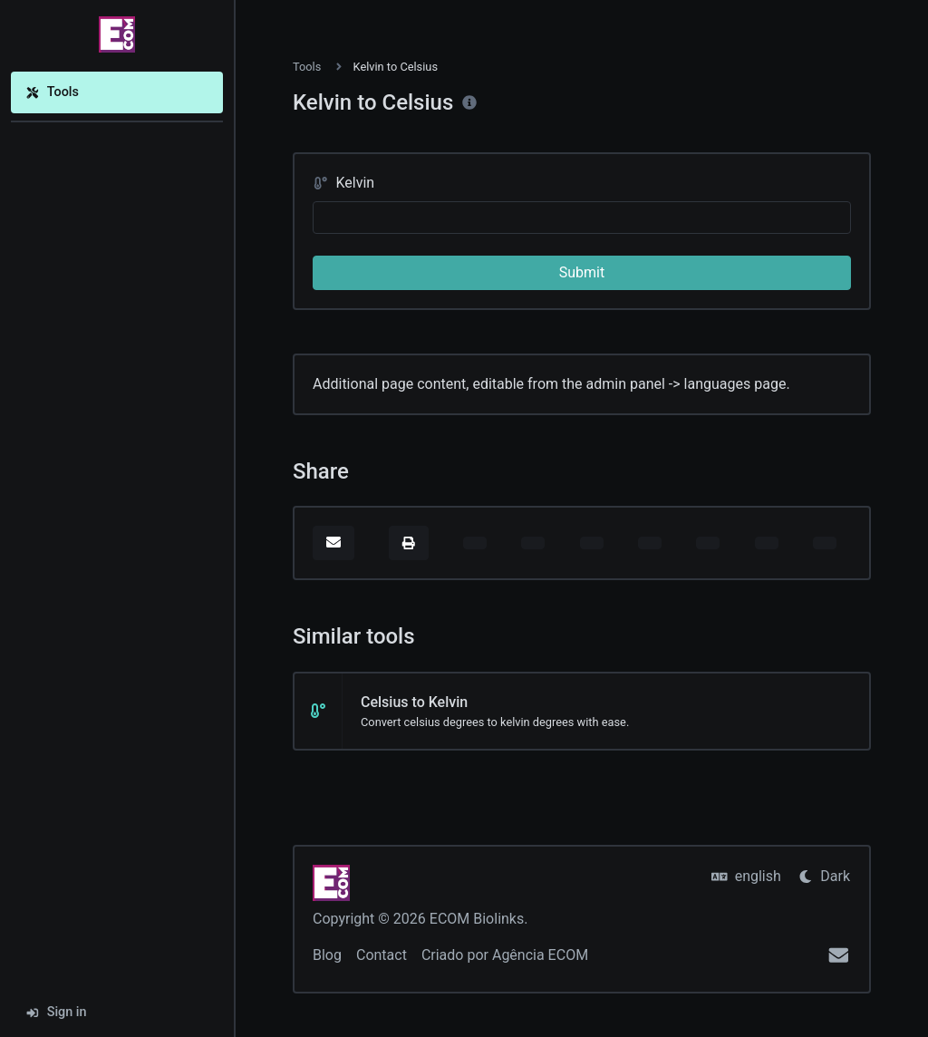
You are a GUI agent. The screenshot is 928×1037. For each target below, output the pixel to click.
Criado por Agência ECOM (504, 955)
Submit (581, 272)
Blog (327, 955)
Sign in (56, 1012)
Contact (381, 955)
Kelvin (343, 182)
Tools (52, 92)
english (746, 876)
